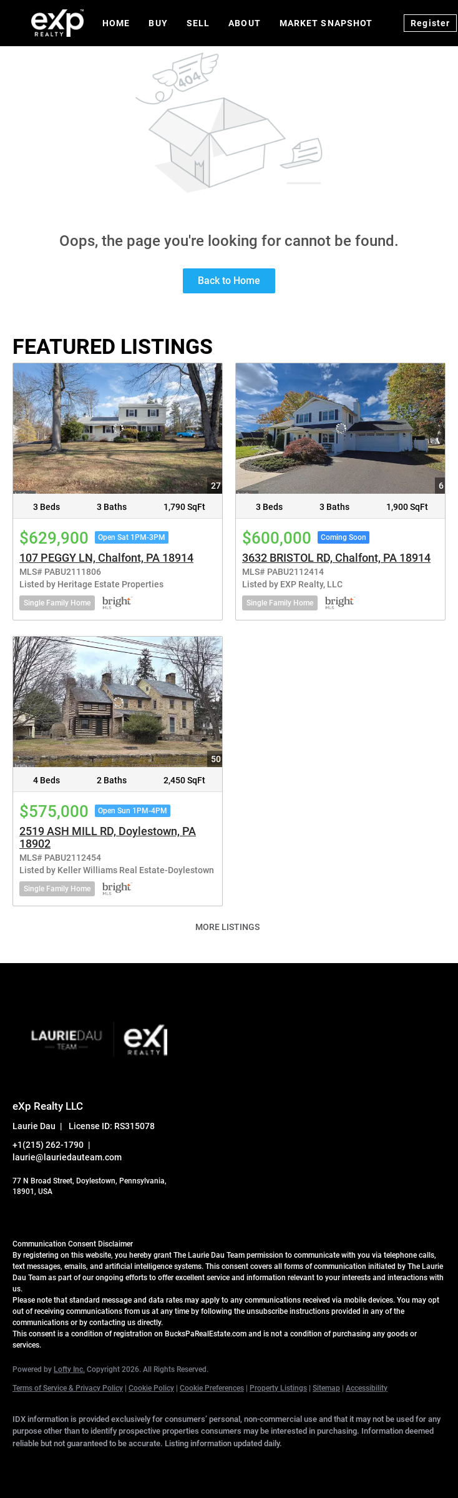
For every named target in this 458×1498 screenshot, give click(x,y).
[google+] (245, 1464)
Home (116, 23)
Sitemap (326, 1388)
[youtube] (208, 1464)
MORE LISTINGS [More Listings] (227, 927)
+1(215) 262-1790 (48, 1145)
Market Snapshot (326, 23)
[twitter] (100, 1464)
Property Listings (278, 1388)
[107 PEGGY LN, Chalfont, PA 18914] (117, 428)
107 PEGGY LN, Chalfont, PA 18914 (106, 557)
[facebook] (27, 1464)
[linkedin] (64, 1464)
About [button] (244, 23)
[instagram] (172, 1464)
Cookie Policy (151, 1388)
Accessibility (366, 1388)
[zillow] (136, 1464)
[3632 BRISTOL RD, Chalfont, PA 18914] (340, 428)
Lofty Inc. (69, 1369)
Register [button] (430, 23)
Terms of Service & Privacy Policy (67, 1388)
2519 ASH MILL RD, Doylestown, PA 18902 (107, 837)
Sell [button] (198, 23)
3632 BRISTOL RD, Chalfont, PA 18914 (336, 557)
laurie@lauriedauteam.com (67, 1157)
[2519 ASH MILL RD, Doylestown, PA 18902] (117, 702)
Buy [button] (158, 23)
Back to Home (229, 280)
